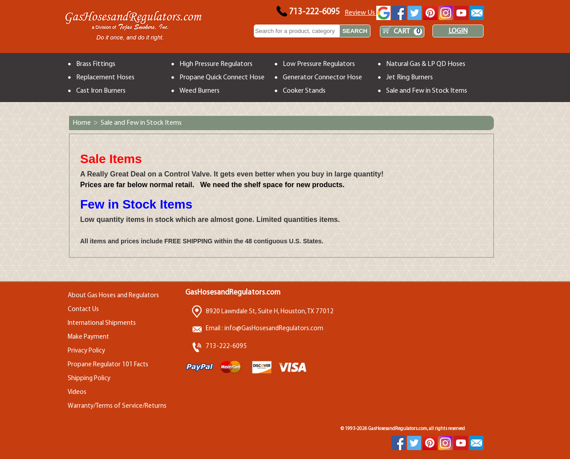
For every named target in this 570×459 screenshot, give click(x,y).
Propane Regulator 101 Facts (108, 364)
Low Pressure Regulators (319, 64)
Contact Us (83, 309)
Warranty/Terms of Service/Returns (117, 406)
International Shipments (102, 323)
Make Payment (88, 337)
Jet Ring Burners (409, 77)
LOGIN (458, 31)
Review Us (368, 12)
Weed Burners (199, 90)
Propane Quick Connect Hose (222, 77)
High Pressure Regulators (215, 64)
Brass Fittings (95, 64)
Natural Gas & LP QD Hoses (425, 64)
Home (82, 123)
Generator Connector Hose (322, 77)
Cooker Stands (304, 90)
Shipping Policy (89, 378)
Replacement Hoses (105, 77)
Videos (77, 392)
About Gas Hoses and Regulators (113, 295)
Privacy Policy (86, 351)
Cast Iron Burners (101, 90)
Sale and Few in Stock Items (426, 90)
